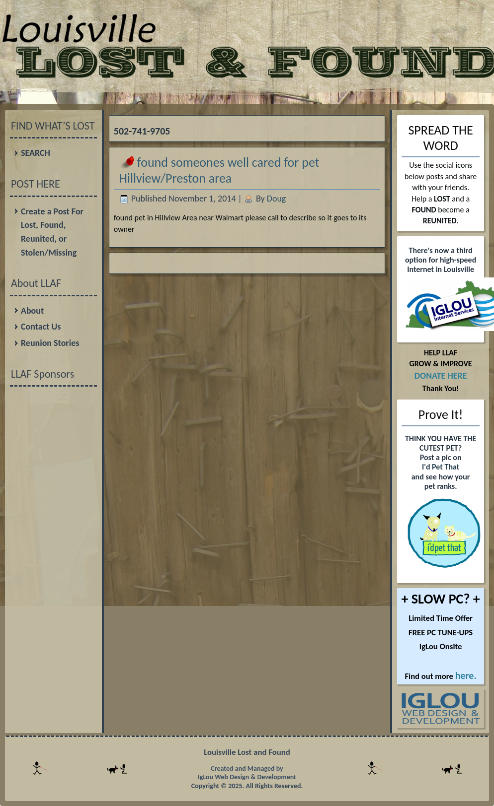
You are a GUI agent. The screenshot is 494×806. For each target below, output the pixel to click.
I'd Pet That (440, 466)
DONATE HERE (440, 375)
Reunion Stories (50, 342)
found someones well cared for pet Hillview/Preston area (219, 170)
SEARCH (35, 152)
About (32, 310)
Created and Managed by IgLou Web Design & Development (247, 773)
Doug (276, 198)
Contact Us (41, 326)
